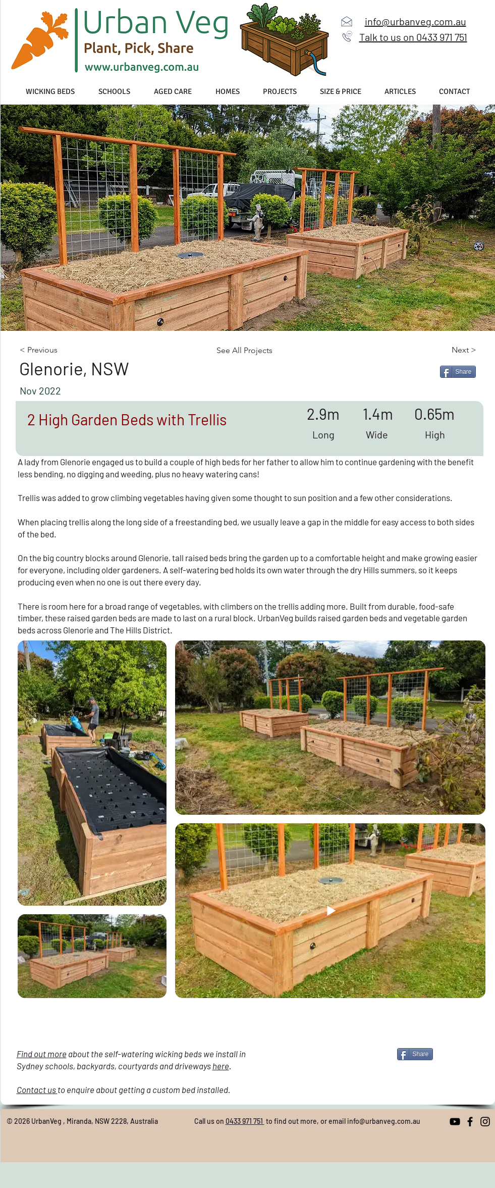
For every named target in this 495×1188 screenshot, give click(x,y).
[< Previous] (60, 350)
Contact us (37, 1089)
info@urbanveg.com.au (383, 1121)
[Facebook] (470, 1121)
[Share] (458, 372)
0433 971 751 (245, 1121)
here (220, 1066)
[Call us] (347, 36)
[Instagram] (485, 1121)
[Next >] (442, 350)
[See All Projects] (249, 350)
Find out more (42, 1054)
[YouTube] (455, 1121)
